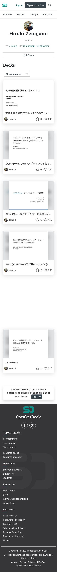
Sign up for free (35, 5)
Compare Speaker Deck (15, 498)
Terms (22, 562)
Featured (7, 14)
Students (7, 477)
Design (34, 14)
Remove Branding (12, 532)
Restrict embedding (13, 536)
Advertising (9, 502)
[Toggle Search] (49, 5)
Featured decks (11, 452)
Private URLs (10, 515)
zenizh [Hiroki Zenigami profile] (10, 118)
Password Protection (14, 519)
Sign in (19, 5)
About (14, 562)
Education (48, 14)
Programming (10, 438)
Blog (5, 494)
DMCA (41, 562)
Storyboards (9, 446)
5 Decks (13, 45)
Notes (6, 540)
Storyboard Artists (13, 469)
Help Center (9, 490)
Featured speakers (12, 456)
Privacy (31, 562)
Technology (9, 442)
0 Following (28, 45)
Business (21, 14)
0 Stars (28, 55)
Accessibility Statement (28, 565)
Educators (8, 473)
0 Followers (43, 45)
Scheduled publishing (14, 527)
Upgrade (37, 396)
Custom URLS (10, 523)
